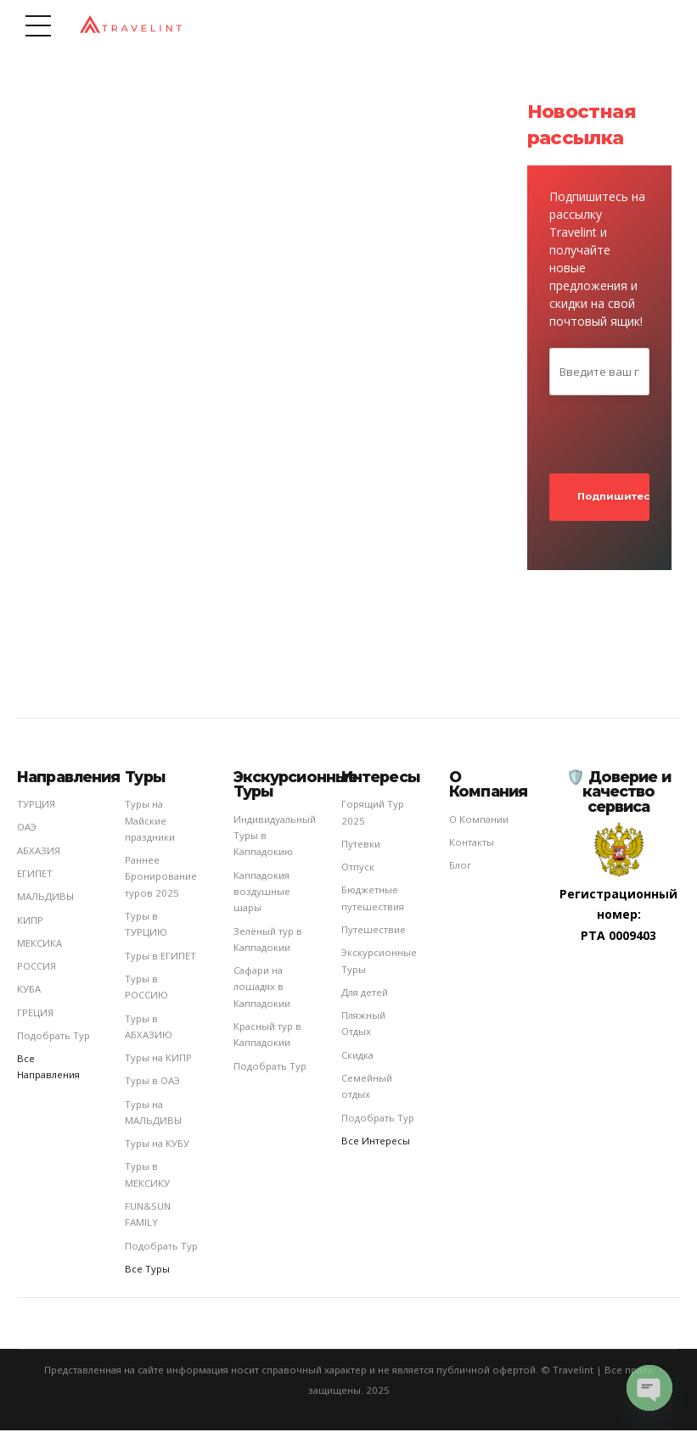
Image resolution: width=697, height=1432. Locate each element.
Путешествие (373, 931)
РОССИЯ (36, 967)
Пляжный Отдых (363, 1024)
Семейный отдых (366, 1087)
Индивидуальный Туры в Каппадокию (274, 837)
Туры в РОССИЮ (146, 988)
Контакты (471, 843)
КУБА (29, 991)
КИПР (30, 921)
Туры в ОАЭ (152, 1083)
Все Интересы (375, 1142)
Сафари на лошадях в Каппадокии (261, 989)
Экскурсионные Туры (379, 962)
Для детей (364, 993)
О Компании (479, 820)
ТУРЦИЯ (36, 806)
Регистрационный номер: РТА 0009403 (618, 916)
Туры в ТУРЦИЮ (146, 925)
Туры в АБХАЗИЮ (148, 1028)
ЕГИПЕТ (35, 875)
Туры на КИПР (158, 1060)
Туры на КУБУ (157, 1145)
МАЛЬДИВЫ (45, 898)
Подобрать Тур (53, 1037)
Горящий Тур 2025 (372, 814)
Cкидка (357, 1056)
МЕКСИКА (39, 944)
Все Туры (147, 1270)
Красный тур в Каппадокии (267, 1035)
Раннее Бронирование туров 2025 (161, 879)
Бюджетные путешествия (372, 900)
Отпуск (357, 868)
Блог (460, 867)
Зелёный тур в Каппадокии (267, 940)
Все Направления (48, 1068)
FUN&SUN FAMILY (148, 1216)
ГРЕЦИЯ (35, 1014)
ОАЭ (27, 829)
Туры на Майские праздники (150, 823)
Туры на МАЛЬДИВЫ (153, 1113)
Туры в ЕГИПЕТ (160, 957)
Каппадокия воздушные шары (261, 893)
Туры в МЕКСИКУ (147, 1176)
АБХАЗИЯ (38, 852)
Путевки (360, 845)
